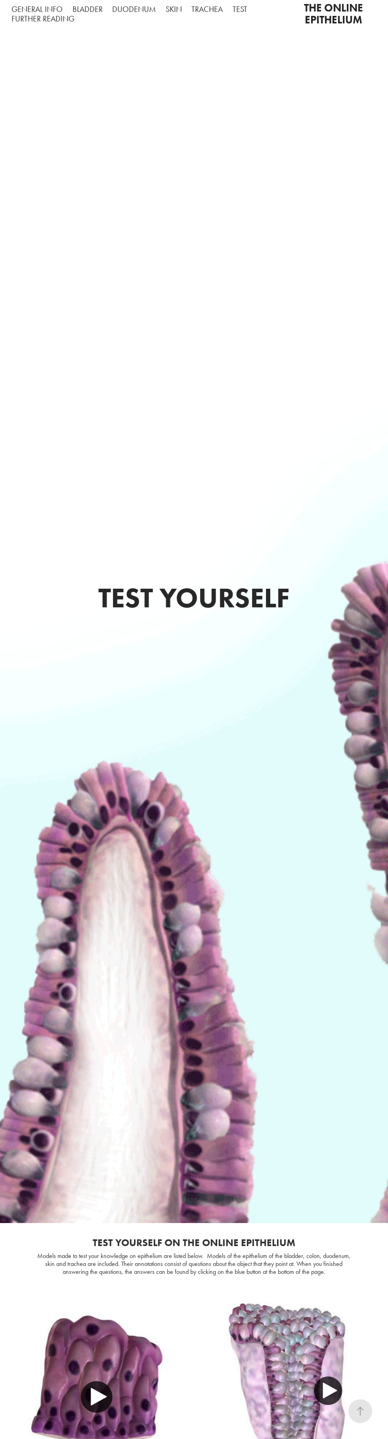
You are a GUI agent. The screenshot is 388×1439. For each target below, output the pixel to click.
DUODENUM (134, 9)
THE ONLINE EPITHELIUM (334, 13)
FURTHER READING (43, 18)
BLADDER (88, 9)
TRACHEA (207, 9)
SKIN (174, 9)
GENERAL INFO (37, 9)
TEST (240, 9)
